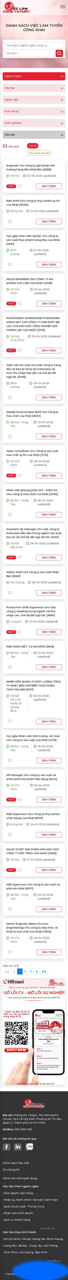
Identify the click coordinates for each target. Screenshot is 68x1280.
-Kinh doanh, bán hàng (18, 1193)
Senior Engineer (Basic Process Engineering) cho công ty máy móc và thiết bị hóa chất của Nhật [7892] (32, 927)
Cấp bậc (34, 88)
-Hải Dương (25, 1252)
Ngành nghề (34, 76)
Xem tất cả (47, 1228)
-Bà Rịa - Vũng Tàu (29, 1245)
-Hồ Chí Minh (11, 1239)
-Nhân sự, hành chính (17, 1199)
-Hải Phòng (50, 1245)
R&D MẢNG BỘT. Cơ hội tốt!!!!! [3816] (30, 646)
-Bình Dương (54, 1239)
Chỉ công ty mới (39, 153)
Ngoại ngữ (34, 99)
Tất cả (32, 146)
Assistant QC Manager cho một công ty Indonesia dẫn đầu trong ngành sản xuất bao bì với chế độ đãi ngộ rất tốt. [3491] (34, 533)
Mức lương (34, 111)
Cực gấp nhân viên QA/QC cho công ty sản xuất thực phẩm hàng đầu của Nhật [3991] (33, 240)
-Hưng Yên (10, 1245)
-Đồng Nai (38, 1239)
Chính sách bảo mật (16, 1163)
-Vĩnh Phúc (10, 1252)
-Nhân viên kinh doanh (18, 1213)
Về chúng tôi (11, 1169)
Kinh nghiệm (34, 123)
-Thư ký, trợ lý (35, 1206)
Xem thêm (49, 186)
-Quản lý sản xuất (14, 1206)
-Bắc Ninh (40, 1252)
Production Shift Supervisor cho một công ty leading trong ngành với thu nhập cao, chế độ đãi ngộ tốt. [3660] (31, 611)
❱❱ (44, 971)
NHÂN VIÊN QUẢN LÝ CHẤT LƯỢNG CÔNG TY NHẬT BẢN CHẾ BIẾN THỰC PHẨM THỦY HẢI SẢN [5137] (33, 685)
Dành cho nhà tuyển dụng (20, 1178)
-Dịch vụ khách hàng (16, 1219)
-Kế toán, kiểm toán (45, 1199)
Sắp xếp (34, 134)
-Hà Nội (26, 1239)
